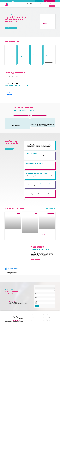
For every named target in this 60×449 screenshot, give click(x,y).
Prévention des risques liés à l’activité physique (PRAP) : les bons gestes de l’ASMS (12, 232)
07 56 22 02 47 (16, 302)
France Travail (42, 123)
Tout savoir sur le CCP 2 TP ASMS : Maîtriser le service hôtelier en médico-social (29, 236)
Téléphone (36, 301)
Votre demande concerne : (39, 286)
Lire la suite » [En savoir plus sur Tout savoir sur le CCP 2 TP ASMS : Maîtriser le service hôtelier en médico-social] (25, 238)
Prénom (36, 293)
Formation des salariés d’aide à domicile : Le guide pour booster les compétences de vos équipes (47, 231)
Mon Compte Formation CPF (17, 125)
